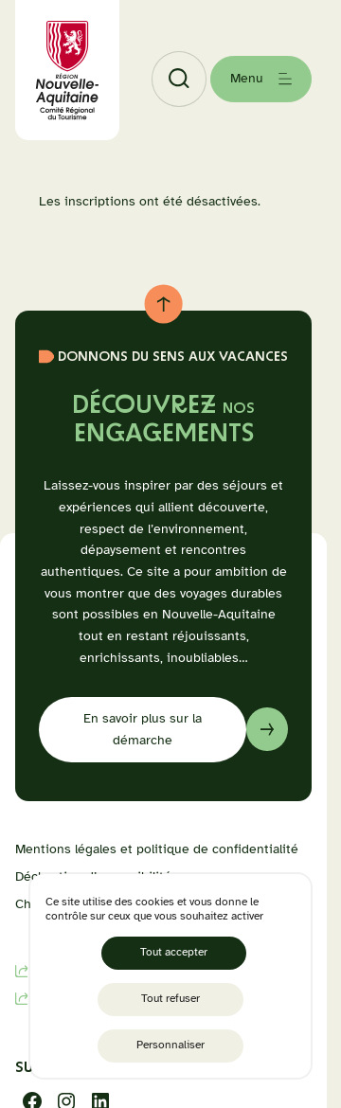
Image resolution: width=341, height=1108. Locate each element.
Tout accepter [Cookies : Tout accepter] (173, 952)
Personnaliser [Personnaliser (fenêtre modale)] (170, 1045)
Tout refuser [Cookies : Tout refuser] (170, 999)
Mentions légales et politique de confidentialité (156, 849)
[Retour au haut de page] (163, 304)
